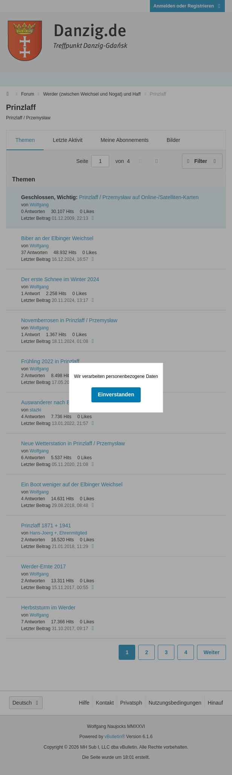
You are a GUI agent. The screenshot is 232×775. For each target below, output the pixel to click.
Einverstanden (116, 394)
